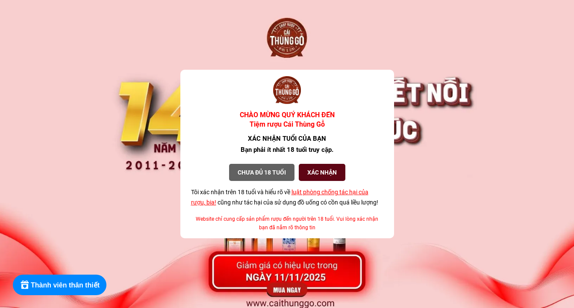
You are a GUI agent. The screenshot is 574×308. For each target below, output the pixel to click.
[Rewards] (59, 285)
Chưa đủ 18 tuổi (262, 172)
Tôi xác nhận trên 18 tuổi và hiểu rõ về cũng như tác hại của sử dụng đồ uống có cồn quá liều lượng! (284, 197)
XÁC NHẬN (322, 172)
